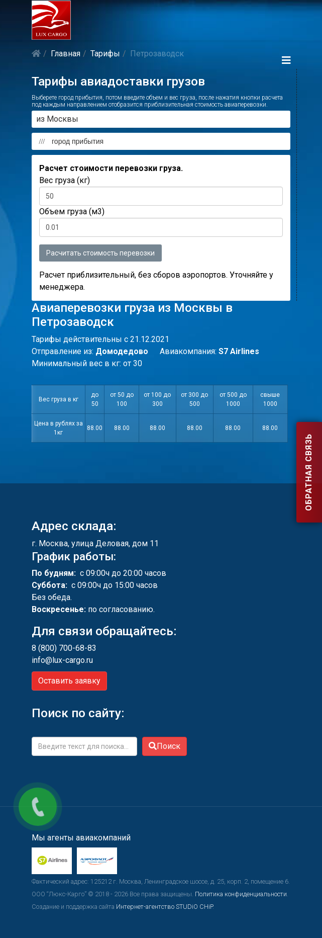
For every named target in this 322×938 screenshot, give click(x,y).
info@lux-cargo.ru (62, 660)
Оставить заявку (69, 681)
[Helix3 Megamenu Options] (286, 60)
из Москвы (57, 119)
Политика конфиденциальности (241, 894)
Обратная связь (308, 472)
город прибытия (69, 141)
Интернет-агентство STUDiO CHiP (164, 906)
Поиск (164, 746)
